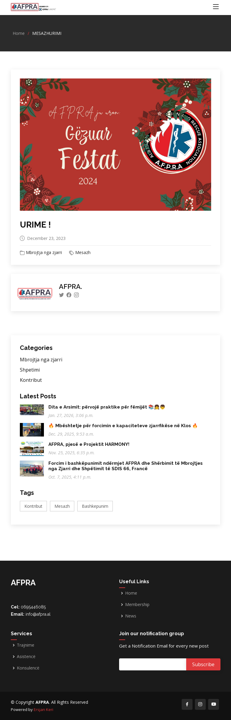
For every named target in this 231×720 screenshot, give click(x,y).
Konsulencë (28, 668)
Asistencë (26, 656)
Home (19, 33)
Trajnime (25, 645)
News (130, 616)
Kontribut (31, 380)
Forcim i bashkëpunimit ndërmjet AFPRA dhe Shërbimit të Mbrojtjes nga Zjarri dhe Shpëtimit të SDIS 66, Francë (125, 466)
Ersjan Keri (43, 709)
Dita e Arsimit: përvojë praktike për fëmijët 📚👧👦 (106, 407)
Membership (137, 604)
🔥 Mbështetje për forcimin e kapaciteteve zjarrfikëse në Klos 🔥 (123, 425)
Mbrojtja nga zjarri (44, 252)
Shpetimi (30, 369)
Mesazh (83, 252)
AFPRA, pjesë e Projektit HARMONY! (88, 444)
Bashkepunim (95, 506)
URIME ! (35, 225)
